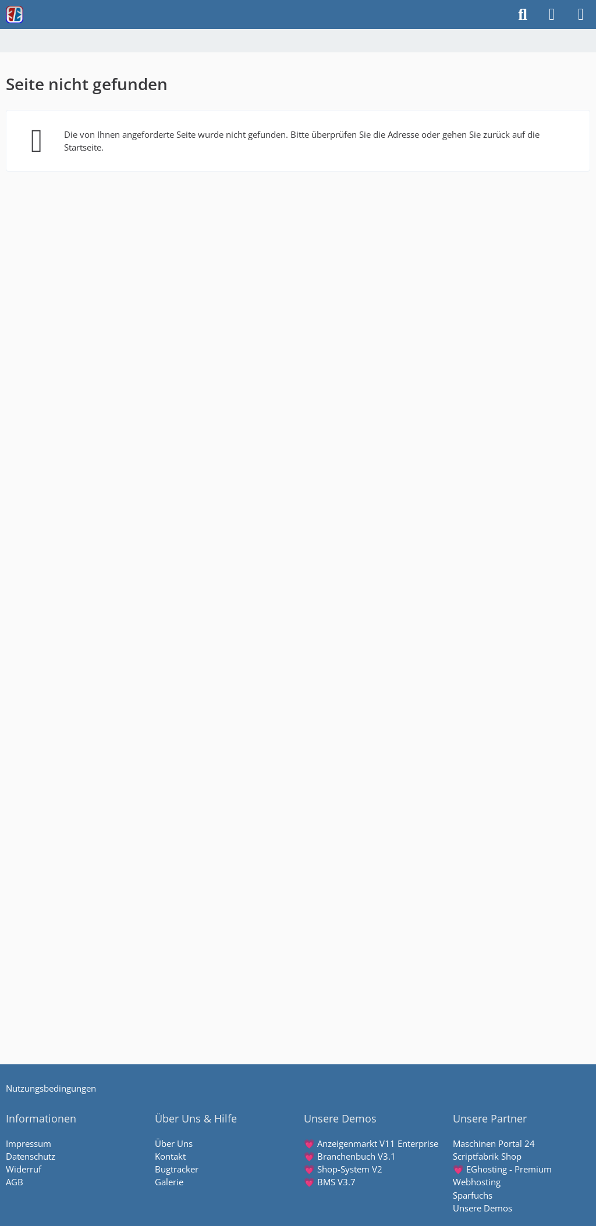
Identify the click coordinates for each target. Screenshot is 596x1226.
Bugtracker (176, 1169)
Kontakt (170, 1156)
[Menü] (581, 14)
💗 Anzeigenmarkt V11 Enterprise (371, 1143)
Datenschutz (30, 1156)
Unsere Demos (482, 1208)
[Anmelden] (551, 14)
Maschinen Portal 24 (494, 1143)
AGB (14, 1182)
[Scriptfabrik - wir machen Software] (14, 14)
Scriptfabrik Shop (487, 1156)
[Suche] (522, 14)
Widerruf (23, 1169)
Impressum (28, 1143)
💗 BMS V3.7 (330, 1182)
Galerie (169, 1182)
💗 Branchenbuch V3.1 (350, 1156)
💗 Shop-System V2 (343, 1169)
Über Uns (174, 1143)
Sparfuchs (472, 1195)
